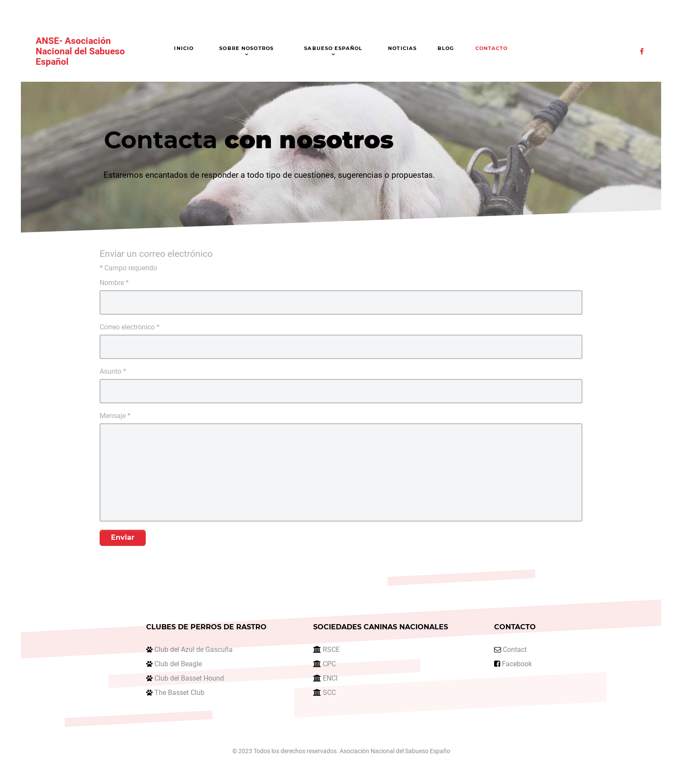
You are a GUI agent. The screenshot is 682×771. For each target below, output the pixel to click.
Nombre (114, 283)
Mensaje (115, 416)
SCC (329, 692)
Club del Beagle (178, 664)
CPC (329, 664)
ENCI (330, 678)
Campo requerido (128, 268)
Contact (515, 649)
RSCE (331, 649)
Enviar (122, 537)
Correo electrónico (130, 327)
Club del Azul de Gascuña (193, 649)
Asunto (113, 371)
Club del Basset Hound (189, 678)
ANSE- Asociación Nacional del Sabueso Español (80, 51)
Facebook (517, 664)
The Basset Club (179, 692)
